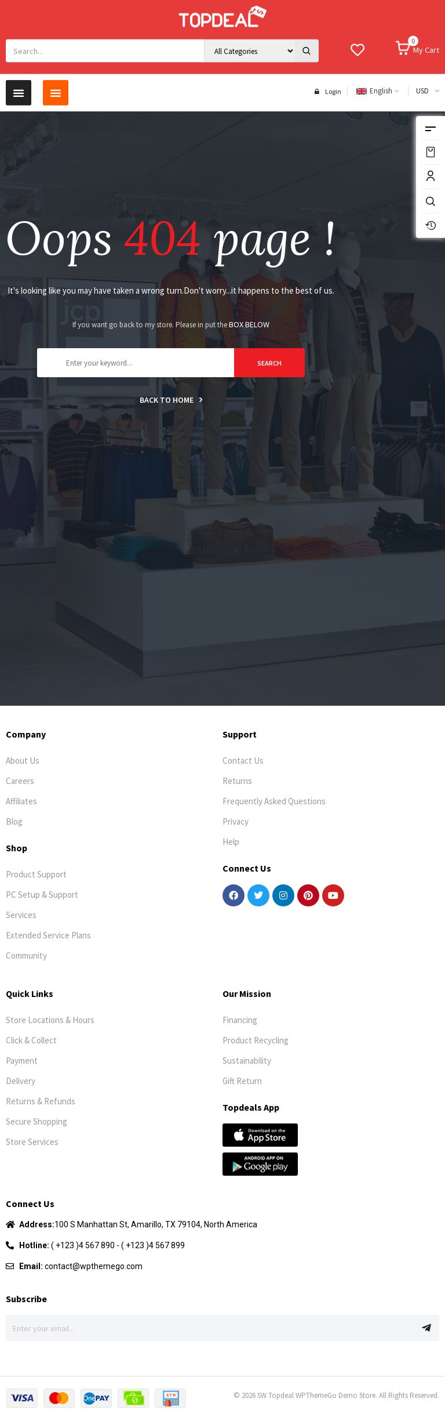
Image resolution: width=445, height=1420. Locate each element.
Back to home (171, 400)
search (269, 363)
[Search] (307, 34)
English (374, 83)
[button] (18, 84)
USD (422, 83)
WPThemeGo (316, 1395)
